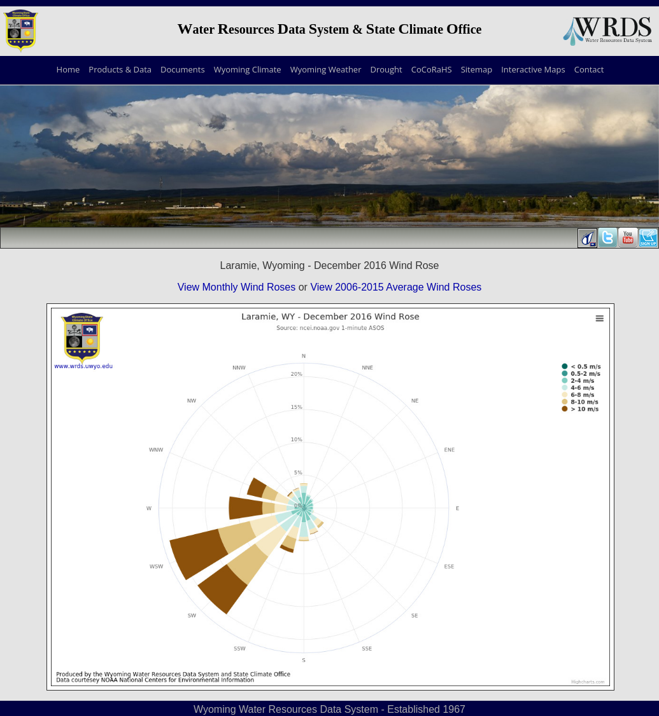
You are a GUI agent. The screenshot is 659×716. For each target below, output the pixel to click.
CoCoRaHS (431, 69)
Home (68, 69)
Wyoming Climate (247, 69)
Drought (386, 69)
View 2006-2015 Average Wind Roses (395, 287)
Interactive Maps (533, 69)
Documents (182, 69)
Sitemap (477, 69)
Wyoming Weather (326, 69)
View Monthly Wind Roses (237, 287)
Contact (589, 69)
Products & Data (120, 69)
